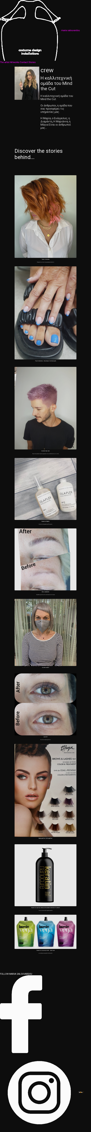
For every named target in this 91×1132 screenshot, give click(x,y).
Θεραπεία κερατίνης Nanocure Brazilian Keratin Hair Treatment (45, 907)
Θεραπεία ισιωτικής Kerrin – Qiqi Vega (46, 950)
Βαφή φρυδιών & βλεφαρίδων (45, 838)
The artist (5, 62)
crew (47, 70)
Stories (32, 62)
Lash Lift (45, 737)
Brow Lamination (45, 591)
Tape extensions (46, 259)
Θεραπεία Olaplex (46, 521)
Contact (24, 62)
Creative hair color (45, 451)
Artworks (14, 62)
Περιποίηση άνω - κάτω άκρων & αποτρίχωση (45, 361)
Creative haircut (45, 667)
